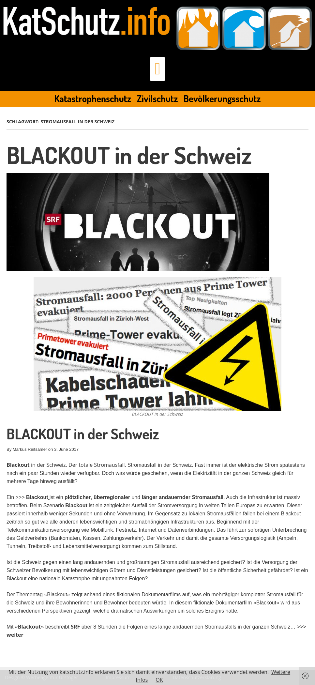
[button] (157, 69)
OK (159, 679)
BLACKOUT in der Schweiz (129, 155)
